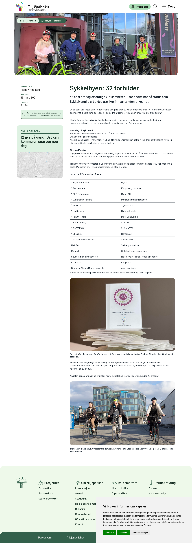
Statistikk (81, 498)
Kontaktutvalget (158, 493)
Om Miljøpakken (92, 483)
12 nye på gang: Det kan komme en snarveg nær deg (40, 141)
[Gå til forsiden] (31, 6)
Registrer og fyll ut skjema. (139, 272)
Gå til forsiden (21, 482)
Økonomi (80, 508)
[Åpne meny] (169, 7)
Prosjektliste (45, 493)
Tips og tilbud (120, 493)
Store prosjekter (48, 498)
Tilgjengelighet (75, 537)
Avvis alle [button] (123, 533)
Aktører (153, 488)
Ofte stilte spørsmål (86, 519)
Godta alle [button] (110, 533)
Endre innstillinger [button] (140, 533)
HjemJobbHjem (121, 488)
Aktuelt (32, 20)
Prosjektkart (45, 488)
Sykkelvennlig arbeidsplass (83, 136)
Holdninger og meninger (88, 503)
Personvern (45, 537)
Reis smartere (127, 483)
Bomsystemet (83, 514)
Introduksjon (82, 488)
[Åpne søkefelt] (155, 6)
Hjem (21, 20)
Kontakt (79, 524)
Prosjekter (142, 6)
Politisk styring (165, 483)
